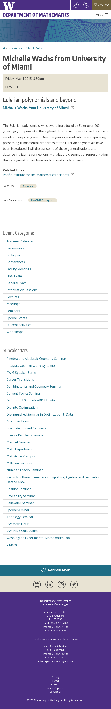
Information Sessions (22, 290)
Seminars (13, 311)
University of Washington (49, 700)
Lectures (13, 297)
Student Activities (19, 325)
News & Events (16, 48)
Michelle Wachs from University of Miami (38, 107)
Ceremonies (15, 248)
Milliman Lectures (19, 463)
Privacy (55, 677)
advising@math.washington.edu (55, 661)
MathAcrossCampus (21, 456)
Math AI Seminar (19, 442)
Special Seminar (18, 510)
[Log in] (76, 5)
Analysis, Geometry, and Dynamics (31, 366)
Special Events (17, 318)
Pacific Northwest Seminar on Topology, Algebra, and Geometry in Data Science (54, 479)
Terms (55, 680)
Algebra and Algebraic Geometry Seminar (36, 358)
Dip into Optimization (22, 407)
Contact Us (55, 691)
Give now (101, 4)
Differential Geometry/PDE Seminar (32, 400)
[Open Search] (86, 5)
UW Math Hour (18, 524)
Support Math (55, 570)
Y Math (12, 545)
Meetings (13, 304)
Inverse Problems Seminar (26, 435)
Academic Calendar (20, 241)
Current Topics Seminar (24, 393)
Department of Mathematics (36, 15)
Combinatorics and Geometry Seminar (34, 386)
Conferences (16, 262)
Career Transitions (20, 379)
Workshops (15, 332)
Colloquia (28, 186)
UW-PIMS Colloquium (42, 200)
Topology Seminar (20, 517)
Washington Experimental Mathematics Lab (38, 538)
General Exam (16, 283)
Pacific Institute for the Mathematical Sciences (38, 175)
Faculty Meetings (19, 269)
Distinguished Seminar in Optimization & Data (40, 414)
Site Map (55, 684)
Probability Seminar (21, 496)
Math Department (20, 449)
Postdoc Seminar (19, 489)
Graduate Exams (18, 421)
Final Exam (14, 276)
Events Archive (36, 48)
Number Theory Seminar (25, 470)
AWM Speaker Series (22, 372)
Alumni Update (55, 688)
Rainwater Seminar (20, 503)
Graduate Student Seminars (26, 428)
